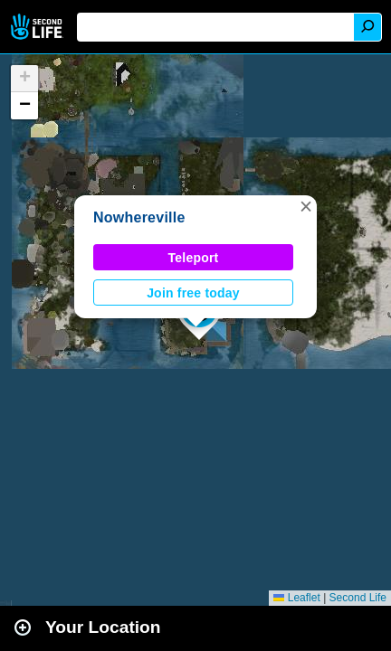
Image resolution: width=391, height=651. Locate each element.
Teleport (193, 257)
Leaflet (296, 597)
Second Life (38, 27)
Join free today (193, 293)
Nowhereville (139, 217)
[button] (306, 206)
